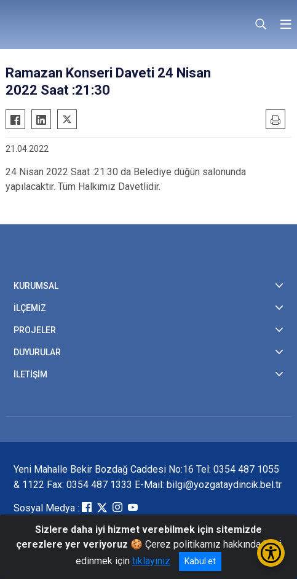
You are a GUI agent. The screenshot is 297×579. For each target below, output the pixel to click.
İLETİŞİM (30, 374)
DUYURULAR (37, 352)
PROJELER (35, 330)
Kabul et (200, 561)
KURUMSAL (36, 286)
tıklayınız (151, 561)
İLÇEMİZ (30, 308)
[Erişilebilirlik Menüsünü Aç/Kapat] (271, 553)
